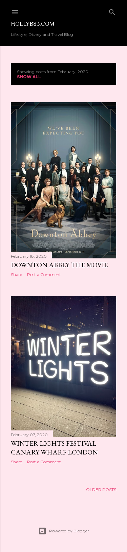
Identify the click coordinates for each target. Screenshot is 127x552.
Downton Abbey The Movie (59, 264)
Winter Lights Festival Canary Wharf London (54, 448)
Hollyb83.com (33, 23)
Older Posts (101, 489)
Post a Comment (44, 274)
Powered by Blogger (63, 531)
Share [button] (16, 274)
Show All (29, 76)
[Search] (112, 10)
